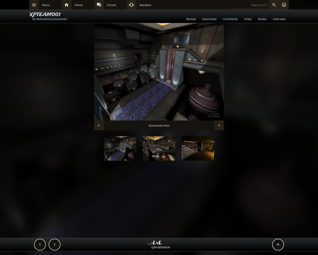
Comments (230, 19)
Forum (111, 5)
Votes (248, 19)
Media (262, 19)
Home (79, 5)
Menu (46, 5)
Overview (279, 19)
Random (145, 5)
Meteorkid (43, 19)
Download (209, 19)
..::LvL (155, 242)
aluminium (60, 19)
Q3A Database (160, 247)
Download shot (159, 125)
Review (191, 19)
